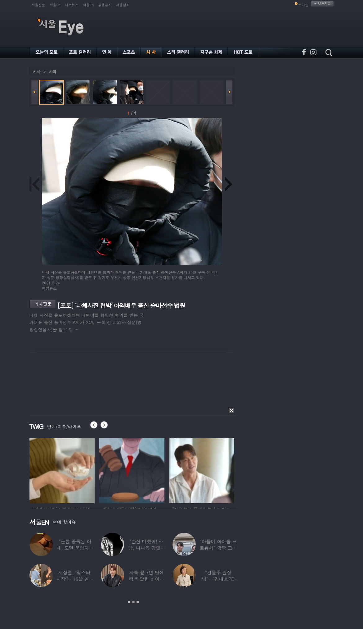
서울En (88, 4)
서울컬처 (123, 4)
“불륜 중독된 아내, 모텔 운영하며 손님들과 (74, 548)
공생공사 (105, 4)
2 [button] (133, 602)
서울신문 (38, 4)
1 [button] (129, 602)
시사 (36, 72)
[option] (62, 470)
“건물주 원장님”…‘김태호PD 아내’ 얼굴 (218, 579)
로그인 (303, 4)
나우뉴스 (71, 4)
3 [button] (138, 602)
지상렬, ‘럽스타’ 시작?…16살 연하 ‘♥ (74, 579)
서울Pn (55, 4)
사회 (52, 72)
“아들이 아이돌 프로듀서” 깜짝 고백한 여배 (218, 548)
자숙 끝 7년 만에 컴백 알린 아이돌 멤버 (146, 579)
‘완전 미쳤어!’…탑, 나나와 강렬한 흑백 (146, 548)
